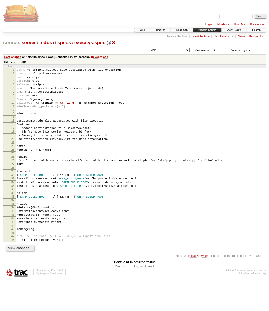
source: (11, 42)
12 (12, 118)
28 (12, 185)
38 (12, 227)
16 (12, 134)
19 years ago (99, 56)
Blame (241, 36)
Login (208, 24)
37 (12, 223)
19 (12, 147)
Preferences (257, 24)
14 (12, 126)
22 (12, 160)
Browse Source (207, 30)
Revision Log (257, 36)
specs (64, 42)
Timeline (160, 30)
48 (12, 269)
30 (12, 193)
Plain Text (121, 296)
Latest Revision (200, 36)
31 (12, 198)
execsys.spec (89, 42)
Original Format (144, 296)
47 (12, 265)
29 (12, 189)
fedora (46, 42)
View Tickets (234, 30)
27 (12, 181)
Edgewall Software (51, 304)
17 (12, 138)
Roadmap (182, 30)
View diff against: (248, 50)
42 (12, 245)
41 (12, 240)
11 (12, 114)
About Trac (239, 24)
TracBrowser (199, 286)
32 (12, 202)
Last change (12, 56)
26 (12, 176)
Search (256, 30)
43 (12, 249)
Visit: (153, 49)
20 (12, 152)
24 (12, 169)
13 (12, 122)
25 (12, 172)
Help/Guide (222, 24)
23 (12, 164)
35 (12, 214)
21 (12, 156)
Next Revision (222, 36)
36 (12, 219)
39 (12, 231)
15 (12, 130)
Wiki (142, 30)
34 (12, 211)
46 (12, 261)
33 (12, 207)
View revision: (203, 50)
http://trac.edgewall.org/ (252, 304)
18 (12, 143)
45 (12, 257)
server (29, 42)
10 (12, 109)
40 (12, 236)
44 (12, 253)
